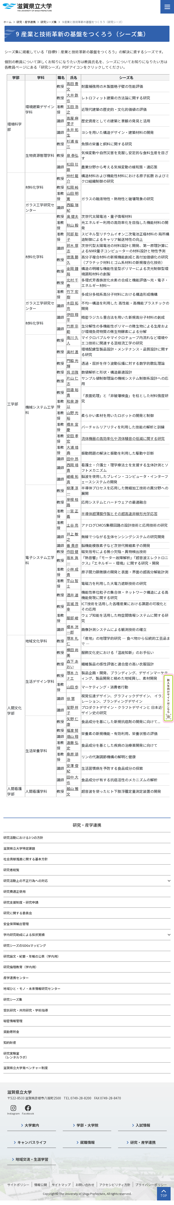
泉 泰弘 (72, 155)
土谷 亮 (72, 525)
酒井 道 (72, 595)
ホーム (7, 22)
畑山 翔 (72, 736)
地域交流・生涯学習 (32, 1159)
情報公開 (40, 1184)
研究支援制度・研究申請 (20, 902)
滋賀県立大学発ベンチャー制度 (25, 1067)
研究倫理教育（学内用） (20, 967)
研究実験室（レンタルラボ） (16, 1055)
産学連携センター (16, 977)
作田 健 (72, 551)
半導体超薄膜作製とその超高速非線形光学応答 (119, 513)
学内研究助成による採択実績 (24, 934)
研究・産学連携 (26, 22)
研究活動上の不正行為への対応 (25, 880)
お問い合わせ (84, 1184)
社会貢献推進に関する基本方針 (25, 859)
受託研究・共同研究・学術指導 (25, 1010)
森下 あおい (72, 663)
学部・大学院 (87, 1125)
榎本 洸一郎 (72, 629)
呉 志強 (72, 372)
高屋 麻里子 (72, 120)
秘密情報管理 (12, 1021)
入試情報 (143, 1125)
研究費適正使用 (14, 891)
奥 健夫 (72, 216)
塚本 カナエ (72, 675)
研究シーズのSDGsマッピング (24, 945)
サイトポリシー (18, 1184)
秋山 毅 (72, 225)
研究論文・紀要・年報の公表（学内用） (31, 956)
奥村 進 (72, 351)
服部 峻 (72, 618)
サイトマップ (61, 1184)
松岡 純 (72, 187)
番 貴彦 (72, 545)
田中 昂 (72, 458)
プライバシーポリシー (151, 1184)
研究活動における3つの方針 (23, 837)
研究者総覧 (11, 870)
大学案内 (32, 1125)
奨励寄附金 (11, 1031)
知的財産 (9, 1042)
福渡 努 (72, 730)
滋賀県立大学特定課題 (19, 848)
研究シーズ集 (49, 22)
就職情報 (87, 1142)
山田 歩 (72, 687)
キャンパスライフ (31, 1142)
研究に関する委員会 (17, 913)
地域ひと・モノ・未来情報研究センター (31, 988)
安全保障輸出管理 (16, 923)
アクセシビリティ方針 (114, 1184)
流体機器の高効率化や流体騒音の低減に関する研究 (123, 438)
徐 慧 (71, 698)
